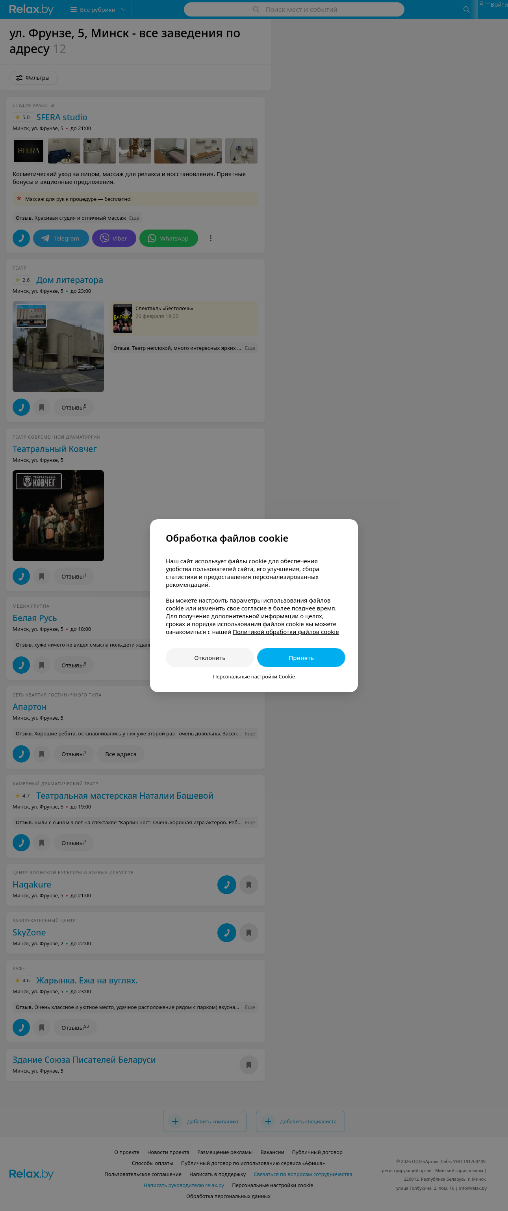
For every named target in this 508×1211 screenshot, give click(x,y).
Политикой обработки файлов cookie (286, 632)
